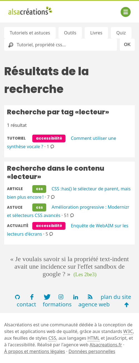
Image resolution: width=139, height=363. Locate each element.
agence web (94, 304)
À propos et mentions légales (34, 351)
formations (57, 304)
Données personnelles (92, 351)
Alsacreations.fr (105, 345)
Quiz (121, 33)
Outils (70, 33)
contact (26, 304)
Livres (96, 33)
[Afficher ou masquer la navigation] (126, 12)
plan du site (116, 297)
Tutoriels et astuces (30, 33)
